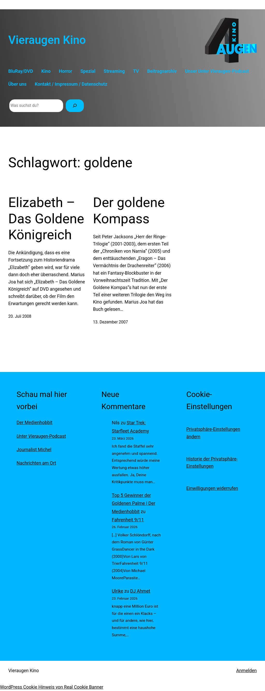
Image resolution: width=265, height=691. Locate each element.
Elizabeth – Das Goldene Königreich (46, 219)
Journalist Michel (34, 449)
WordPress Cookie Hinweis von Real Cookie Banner (51, 687)
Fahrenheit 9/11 (128, 519)
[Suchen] (75, 105)
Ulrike (117, 591)
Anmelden (246, 670)
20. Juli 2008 (19, 316)
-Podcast (41, 436)
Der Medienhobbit (35, 422)
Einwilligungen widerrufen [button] (212, 488)
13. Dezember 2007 (110, 322)
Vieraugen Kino (47, 40)
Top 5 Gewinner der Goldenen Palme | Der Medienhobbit (133, 503)
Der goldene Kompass (129, 210)
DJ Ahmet (140, 591)
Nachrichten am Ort (36, 463)
